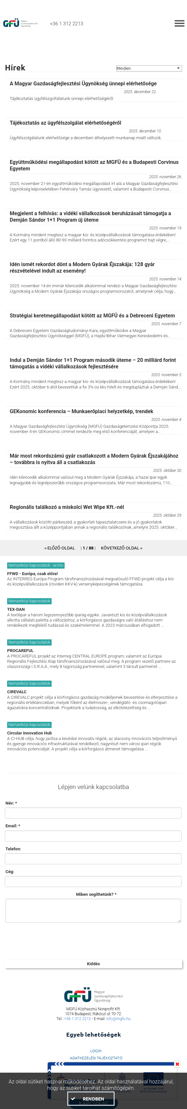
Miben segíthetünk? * (96, 894)
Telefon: (13, 848)
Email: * (13, 825)
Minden (124, 68)
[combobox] (149, 68)
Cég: (10, 871)
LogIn (96, 1050)
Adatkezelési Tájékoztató (96, 1057)
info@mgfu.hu (118, 1019)
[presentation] (54, 940)
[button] (59, 547)
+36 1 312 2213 (77, 1019)
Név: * (11, 803)
